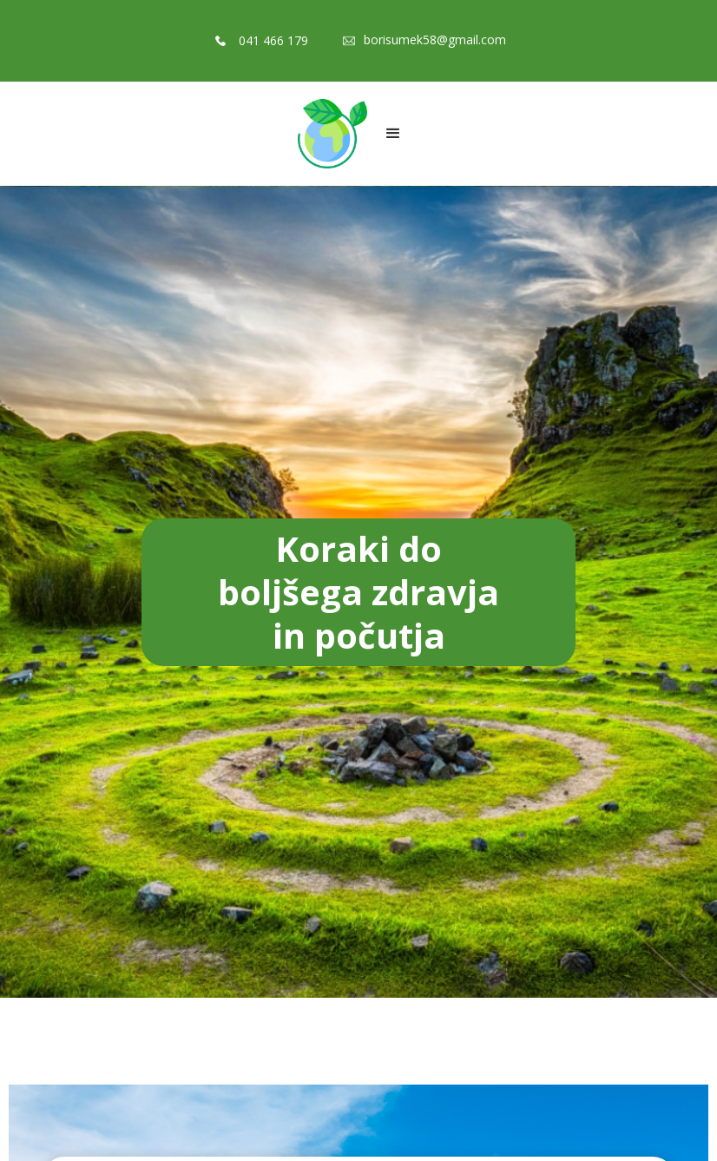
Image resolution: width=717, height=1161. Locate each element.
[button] (393, 134)
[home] (332, 133)
